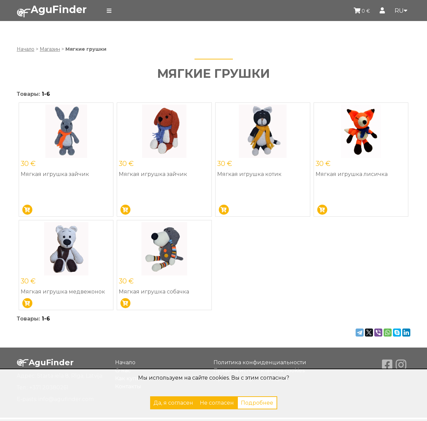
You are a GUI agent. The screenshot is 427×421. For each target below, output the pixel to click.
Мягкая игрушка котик (249, 174)
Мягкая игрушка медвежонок (63, 291)
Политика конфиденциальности (260, 362)
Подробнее (257, 403)
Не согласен (217, 403)
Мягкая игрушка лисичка (352, 174)
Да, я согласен (173, 403)
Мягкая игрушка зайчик (55, 174)
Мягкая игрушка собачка (154, 291)
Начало (25, 49)
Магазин (50, 49)
